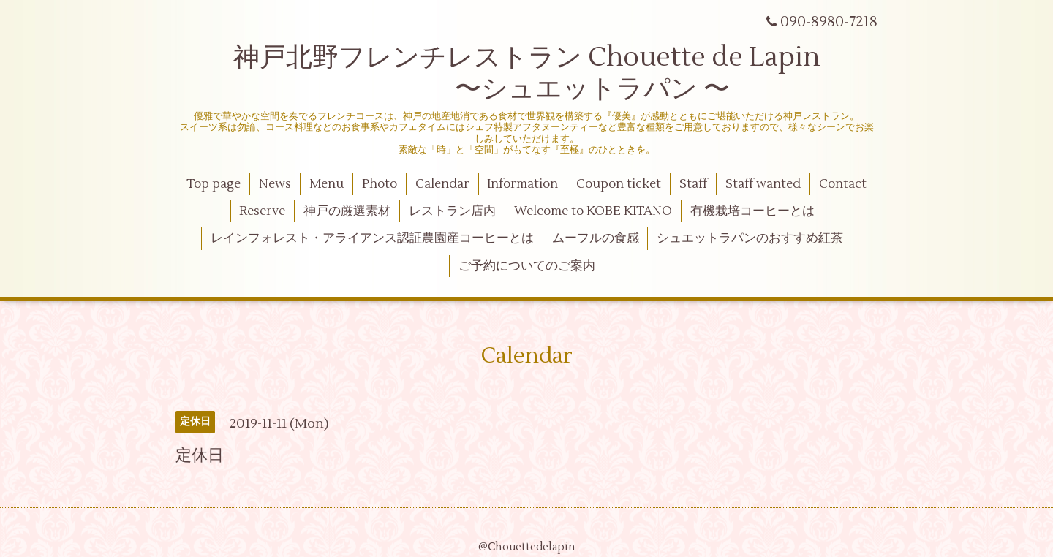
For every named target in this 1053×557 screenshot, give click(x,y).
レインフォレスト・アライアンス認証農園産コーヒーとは (372, 238)
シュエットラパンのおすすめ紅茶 (750, 238)
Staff (693, 184)
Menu (326, 184)
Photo (379, 184)
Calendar (442, 184)
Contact (843, 184)
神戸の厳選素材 (346, 211)
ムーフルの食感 (595, 238)
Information (522, 184)
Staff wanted (763, 184)
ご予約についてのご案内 (526, 266)
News (275, 184)
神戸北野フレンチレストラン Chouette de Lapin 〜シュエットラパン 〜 (526, 73)
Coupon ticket (618, 184)
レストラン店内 (452, 211)
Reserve (262, 211)
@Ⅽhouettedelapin (526, 547)
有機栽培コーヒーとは (752, 211)
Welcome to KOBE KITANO (593, 211)
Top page (213, 184)
